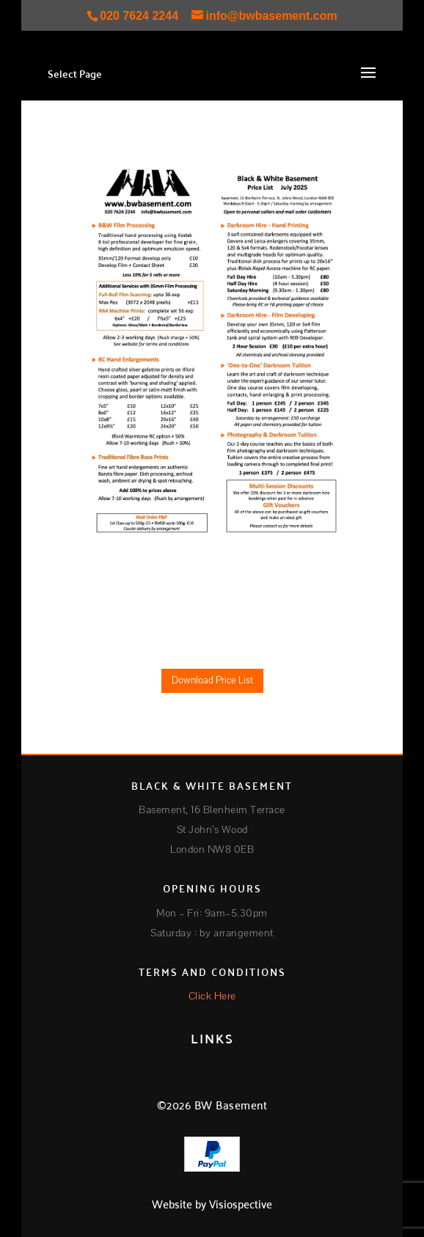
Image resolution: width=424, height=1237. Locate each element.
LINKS (212, 1038)
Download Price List (212, 680)
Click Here (212, 996)
